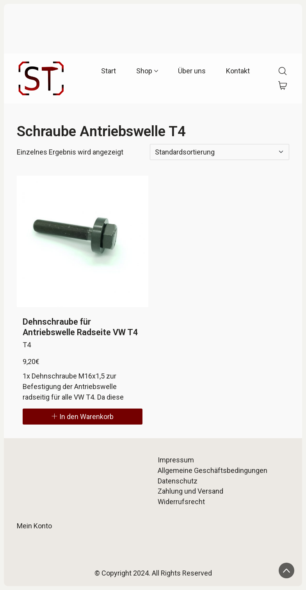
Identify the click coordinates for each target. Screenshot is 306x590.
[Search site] (282, 71)
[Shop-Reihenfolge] (219, 152)
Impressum (176, 460)
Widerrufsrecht (181, 502)
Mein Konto (34, 526)
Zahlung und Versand (190, 491)
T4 (27, 345)
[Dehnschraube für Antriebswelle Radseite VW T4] (82, 241)
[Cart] (283, 86)
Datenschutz (177, 481)
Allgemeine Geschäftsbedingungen (212, 470)
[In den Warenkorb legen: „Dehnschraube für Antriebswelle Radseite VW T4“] (82, 417)
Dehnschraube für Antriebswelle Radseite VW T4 (80, 327)
